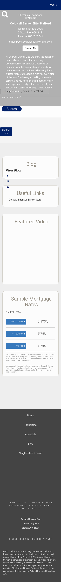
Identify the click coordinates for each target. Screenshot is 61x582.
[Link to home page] (5, 4)
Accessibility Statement (26, 505)
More (53, 4)
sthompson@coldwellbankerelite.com (30, 41)
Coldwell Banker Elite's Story (25, 199)
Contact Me (30, 48)
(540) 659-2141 (34, 32)
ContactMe (6, 132)
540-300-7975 (34, 28)
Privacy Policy (40, 503)
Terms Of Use (18, 503)
